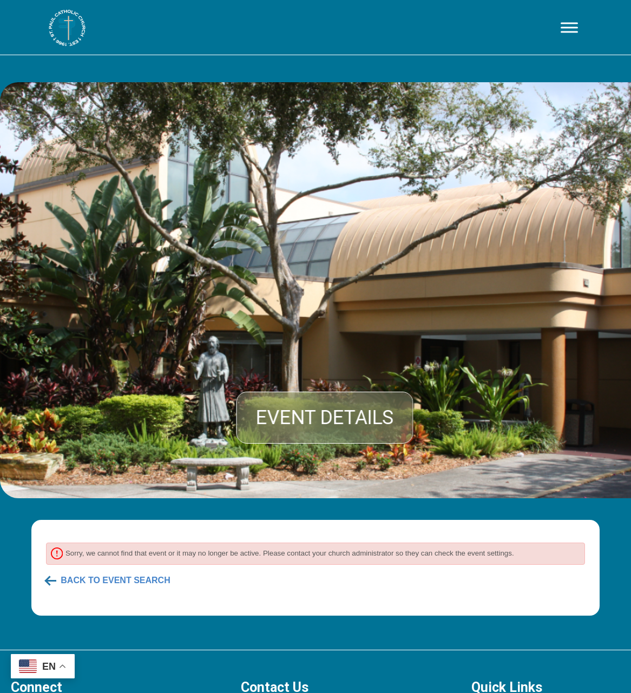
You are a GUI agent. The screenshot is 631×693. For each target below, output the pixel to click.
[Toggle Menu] (569, 27)
